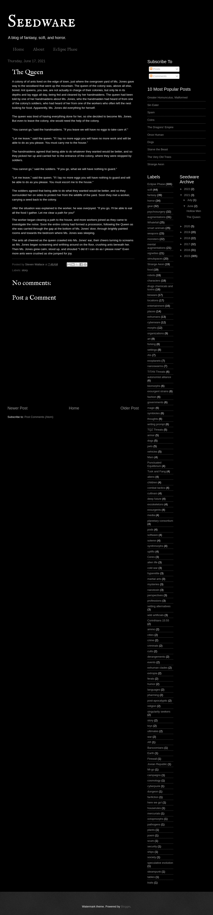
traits (150, 882)
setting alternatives (158, 606)
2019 (187, 232)
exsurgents (154, 509)
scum (150, 840)
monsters (153, 239)
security (152, 846)
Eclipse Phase (65, 49)
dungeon (152, 791)
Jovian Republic (157, 764)
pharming (153, 695)
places (151, 311)
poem (150, 835)
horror (151, 200)
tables (151, 877)
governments (155, 402)
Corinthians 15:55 (158, 620)
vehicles (152, 451)
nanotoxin (153, 589)
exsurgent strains (157, 391)
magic (151, 407)
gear (150, 206)
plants (151, 829)
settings (152, 349)
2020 (187, 226)
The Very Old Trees (159, 157)
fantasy (151, 195)
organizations (155, 333)
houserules (154, 808)
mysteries (153, 584)
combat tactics (156, 487)
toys (150, 725)
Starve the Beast (157, 149)
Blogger (125, 906)
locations (152, 300)
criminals (152, 645)
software (152, 535)
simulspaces (155, 258)
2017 (187, 244)
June (190, 206)
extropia (152, 673)
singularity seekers (158, 711)
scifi (149, 189)
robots (151, 275)
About (38, 49)
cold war (152, 568)
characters (153, 280)
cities (150, 634)
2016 (187, 250)
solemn (151, 540)
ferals (150, 678)
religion (151, 706)
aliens (151, 476)
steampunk (154, 871)
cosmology (154, 780)
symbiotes (153, 413)
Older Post (129, 408)
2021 (187, 195)
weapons (153, 233)
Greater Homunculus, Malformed (167, 97)
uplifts (151, 551)
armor (151, 435)
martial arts (154, 578)
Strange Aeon (155, 164)
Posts (155, 69)
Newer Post (18, 408)
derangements (156, 656)
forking (151, 344)
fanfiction (153, 797)
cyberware (153, 322)
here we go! (154, 802)
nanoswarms (155, 366)
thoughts (152, 418)
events (151, 662)
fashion (151, 396)
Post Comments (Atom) (39, 417)
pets (150, 446)
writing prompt (156, 424)
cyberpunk (153, 786)
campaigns (154, 775)
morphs (152, 327)
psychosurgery (156, 211)
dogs (150, 440)
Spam (151, 112)
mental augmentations (156, 246)
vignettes (153, 253)
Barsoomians (155, 747)
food (150, 269)
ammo (151, 629)
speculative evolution (160, 862)
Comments (158, 76)
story (25, 270)
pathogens (153, 824)
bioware (152, 295)
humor (151, 684)
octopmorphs (155, 818)
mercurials (153, 813)
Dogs (150, 142)
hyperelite (153, 573)
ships (150, 851)
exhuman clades (157, 667)
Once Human (155, 134)
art (149, 338)
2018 (187, 238)
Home (18, 49)
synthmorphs (155, 546)
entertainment (155, 305)
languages (153, 689)
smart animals (156, 228)
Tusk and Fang (156, 471)
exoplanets (154, 360)
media (151, 515)
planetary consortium (160, 520)
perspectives (155, 595)
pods (150, 529)
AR (149, 742)
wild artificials (155, 615)
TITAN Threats (156, 371)
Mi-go (150, 769)
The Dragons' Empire (160, 127)
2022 (187, 189)
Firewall (152, 758)
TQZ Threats (155, 429)
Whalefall (153, 222)
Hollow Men (194, 211)
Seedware (42, 22)
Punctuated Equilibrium (154, 464)
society (151, 857)
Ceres (151, 557)
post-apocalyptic (157, 700)
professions (154, 600)
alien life (152, 562)
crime (150, 640)
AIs (149, 355)
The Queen (193, 217)
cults (150, 651)
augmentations (156, 217)
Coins (150, 119)
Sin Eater (153, 105)
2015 (187, 256)
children (152, 482)
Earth (150, 753)
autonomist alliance (159, 377)
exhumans (153, 316)
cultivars (152, 493)
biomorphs (153, 385)
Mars (150, 457)
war (149, 736)
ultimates (153, 731)
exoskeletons (155, 504)
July (190, 200)
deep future (154, 498)
